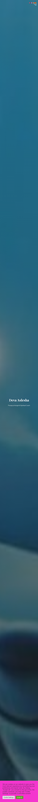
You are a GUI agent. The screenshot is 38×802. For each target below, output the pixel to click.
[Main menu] (35, 4)
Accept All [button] (19, 797)
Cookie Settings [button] (9, 797)
